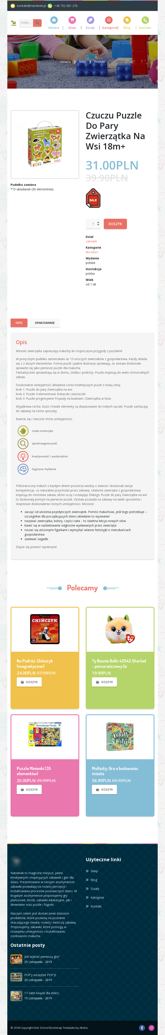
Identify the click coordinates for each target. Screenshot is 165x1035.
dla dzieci (92, 252)
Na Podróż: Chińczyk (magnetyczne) (35, 663)
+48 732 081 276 (66, 6)
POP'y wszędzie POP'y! (40, 975)
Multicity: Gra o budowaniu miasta (115, 770)
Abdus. (84, 1028)
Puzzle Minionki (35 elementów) (34, 770)
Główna (65, 62)
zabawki (91, 241)
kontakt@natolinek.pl (32, 6)
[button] (54, 23)
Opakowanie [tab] (45, 323)
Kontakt (94, 906)
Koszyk (115, 224)
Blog (91, 880)
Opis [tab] (19, 323)
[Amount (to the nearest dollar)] (26, 22)
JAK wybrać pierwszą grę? (42, 956)
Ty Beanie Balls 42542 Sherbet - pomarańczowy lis (119, 663)
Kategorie (95, 897)
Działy (92, 889)
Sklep (82, 62)
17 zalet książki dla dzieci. (41, 993)
